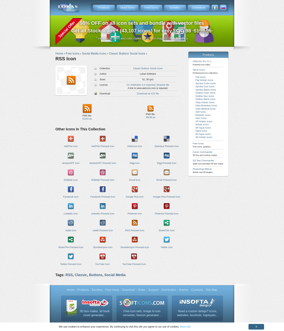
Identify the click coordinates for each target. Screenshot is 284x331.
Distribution (168, 289)
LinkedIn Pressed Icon (102, 213)
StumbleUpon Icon (102, 247)
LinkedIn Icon (71, 213)
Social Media (115, 275)
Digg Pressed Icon (166, 163)
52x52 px (87, 118)
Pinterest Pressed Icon (166, 213)
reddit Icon (70, 230)
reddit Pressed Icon (103, 230)
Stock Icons (127, 7)
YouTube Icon (102, 264)
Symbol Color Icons (205, 83)
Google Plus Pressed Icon (166, 196)
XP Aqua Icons (203, 127)
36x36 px (150, 117)
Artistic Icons (202, 124)
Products (104, 7)
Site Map (211, 289)
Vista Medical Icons (205, 108)
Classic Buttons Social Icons (148, 68)
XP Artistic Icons (203, 121)
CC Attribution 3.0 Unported (141, 84)
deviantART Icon (70, 163)
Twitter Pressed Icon (70, 264)
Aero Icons (201, 118)
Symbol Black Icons (205, 89)
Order (141, 289)
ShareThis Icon (166, 230)
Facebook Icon (71, 196)
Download (198, 7)
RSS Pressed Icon (134, 230)
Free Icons (151, 7)
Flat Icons (200, 77)
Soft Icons (200, 111)
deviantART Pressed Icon (102, 163)
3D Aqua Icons (203, 134)
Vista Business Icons (206, 105)
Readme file (163, 84)
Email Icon (134, 180)
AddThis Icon (71, 146)
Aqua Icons (201, 130)
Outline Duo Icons (204, 96)
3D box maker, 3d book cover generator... (95, 313)
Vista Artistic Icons (204, 102)
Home (71, 289)
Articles (183, 289)
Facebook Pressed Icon (102, 196)
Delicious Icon (134, 146)
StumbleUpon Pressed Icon (134, 247)
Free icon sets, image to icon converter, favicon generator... (142, 313)
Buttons (95, 275)
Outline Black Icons (205, 99)
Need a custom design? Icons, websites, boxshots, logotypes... (197, 313)
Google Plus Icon (135, 196)
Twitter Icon (167, 247)
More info (185, 326)
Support (153, 289)
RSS (69, 275)
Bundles (175, 7)
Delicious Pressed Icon (167, 146)
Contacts (197, 289)
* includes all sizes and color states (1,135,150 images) (142, 38)
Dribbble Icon (71, 180)
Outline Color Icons (205, 92)
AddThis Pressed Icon (102, 146)
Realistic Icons (203, 115)
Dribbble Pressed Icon (102, 180)
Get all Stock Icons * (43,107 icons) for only (142, 28)
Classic (81, 275)
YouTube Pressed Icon (134, 264)
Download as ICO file (148, 93)
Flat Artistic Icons (204, 80)
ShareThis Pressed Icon (70, 247)
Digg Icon (135, 163)
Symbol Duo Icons (204, 86)
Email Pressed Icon (166, 180)
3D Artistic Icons (203, 137)
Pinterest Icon (135, 213)
